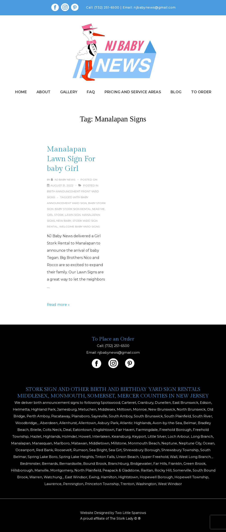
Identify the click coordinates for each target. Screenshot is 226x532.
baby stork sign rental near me (80, 209)
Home (21, 92)
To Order (201, 92)
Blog (176, 92)
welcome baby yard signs (79, 226)
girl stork (55, 214)
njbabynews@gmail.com (155, 7)
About (44, 92)
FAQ (91, 92)
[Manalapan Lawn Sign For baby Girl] (61, 185)
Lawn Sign (73, 214)
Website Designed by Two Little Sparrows (113, 513)
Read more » (58, 304)
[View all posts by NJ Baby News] (63, 179)
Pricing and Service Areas (133, 92)
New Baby (63, 220)
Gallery (68, 92)
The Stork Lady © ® (125, 518)
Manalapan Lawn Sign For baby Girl (71, 159)
